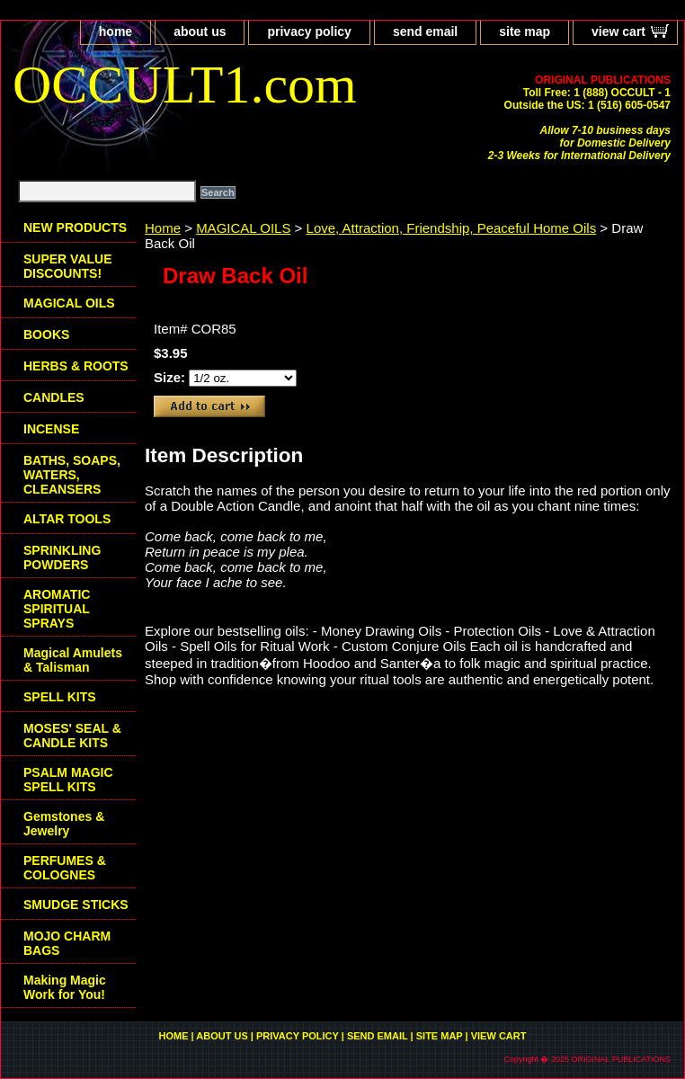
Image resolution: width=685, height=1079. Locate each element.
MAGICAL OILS (243, 228)
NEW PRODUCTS (75, 227)
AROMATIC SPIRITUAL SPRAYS (56, 608)
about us (199, 31)
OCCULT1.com (185, 84)
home (115, 31)
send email (425, 31)
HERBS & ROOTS (76, 366)
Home (163, 228)
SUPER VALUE (67, 266)
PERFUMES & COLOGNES (64, 867)
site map (524, 31)
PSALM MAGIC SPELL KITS (68, 779)
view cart (618, 31)
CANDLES (54, 397)
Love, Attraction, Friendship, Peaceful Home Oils (452, 228)
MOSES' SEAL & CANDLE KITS (72, 735)
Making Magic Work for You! (64, 987)
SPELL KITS (59, 697)
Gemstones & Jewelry (63, 823)
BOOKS (46, 334)
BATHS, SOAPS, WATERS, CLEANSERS (71, 474)
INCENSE (51, 429)
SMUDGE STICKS (76, 904)
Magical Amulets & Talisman (72, 660)
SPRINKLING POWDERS (62, 557)
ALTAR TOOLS (67, 519)
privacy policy (309, 31)
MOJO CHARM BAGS (67, 943)
